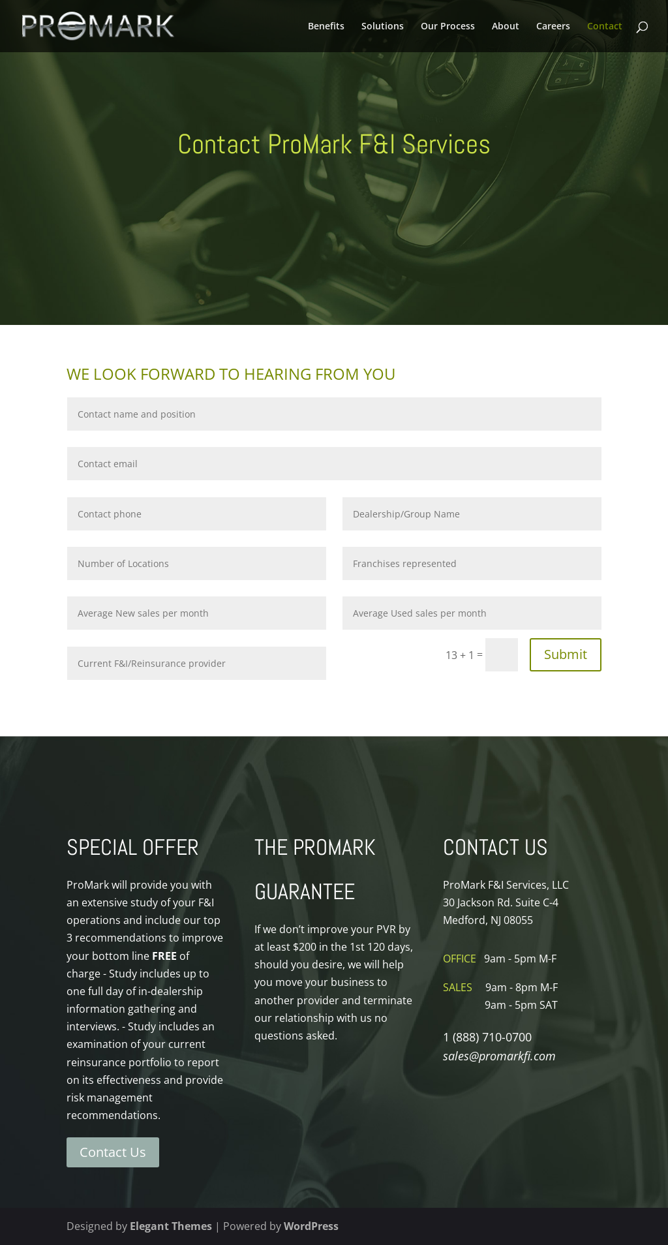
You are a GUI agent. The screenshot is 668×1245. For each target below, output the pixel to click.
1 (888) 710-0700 (487, 1037)
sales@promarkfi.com (499, 1056)
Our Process (448, 27)
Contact (604, 27)
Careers (553, 27)
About (505, 27)
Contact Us (113, 1152)
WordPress (311, 1226)
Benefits (326, 27)
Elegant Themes (171, 1226)
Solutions (382, 27)
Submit (565, 654)
